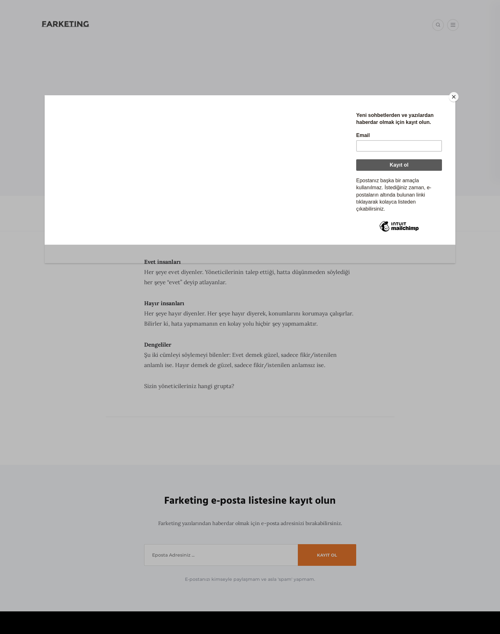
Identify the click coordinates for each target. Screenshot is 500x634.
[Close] (344, 97)
